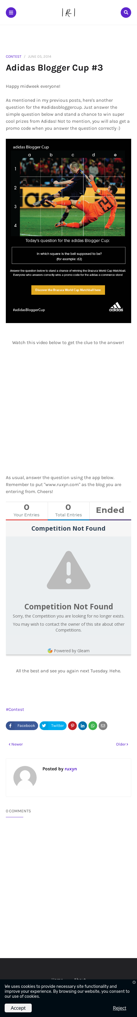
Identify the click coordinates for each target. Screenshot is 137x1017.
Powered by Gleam (69, 650)
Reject (119, 1007)
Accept (18, 1007)
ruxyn (70, 768)
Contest (14, 56)
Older (121, 744)
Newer (17, 744)
